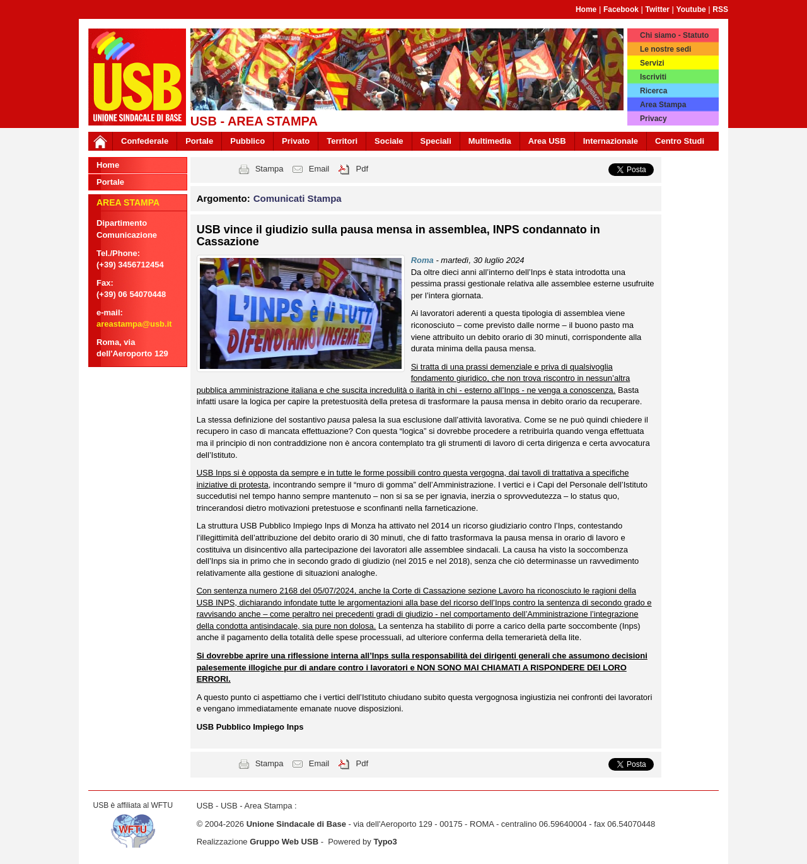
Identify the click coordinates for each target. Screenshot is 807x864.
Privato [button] (296, 141)
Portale (199, 141)
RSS (720, 9)
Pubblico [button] (247, 141)
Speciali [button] (436, 141)
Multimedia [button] (489, 141)
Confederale (144, 141)
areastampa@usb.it (134, 324)
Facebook (621, 9)
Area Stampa (663, 104)
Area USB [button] (547, 141)
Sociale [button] (389, 141)
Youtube (691, 9)
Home (586, 9)
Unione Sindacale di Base (296, 824)
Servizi (652, 63)
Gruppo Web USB (284, 841)
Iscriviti (653, 77)
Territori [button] (342, 141)
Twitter (658, 9)
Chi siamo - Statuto (674, 35)
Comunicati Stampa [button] (297, 198)
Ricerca (653, 90)
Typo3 (385, 841)
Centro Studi (679, 141)
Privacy (653, 118)
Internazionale (610, 141)
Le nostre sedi (665, 49)
